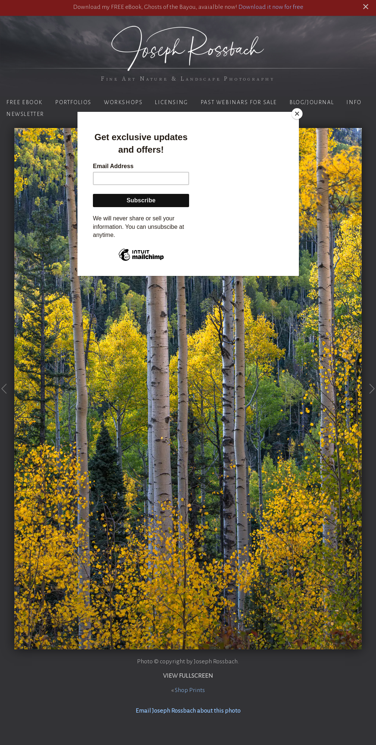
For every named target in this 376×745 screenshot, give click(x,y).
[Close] (297, 113)
